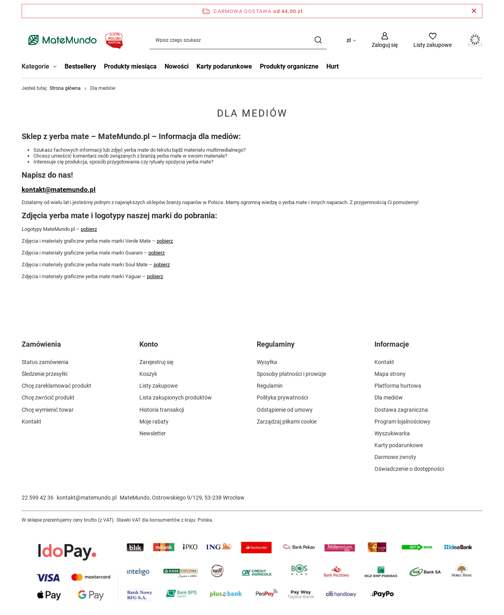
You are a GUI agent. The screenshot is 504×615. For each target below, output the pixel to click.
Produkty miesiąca (130, 66)
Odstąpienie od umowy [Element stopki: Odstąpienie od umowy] (285, 410)
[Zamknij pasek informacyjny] (474, 11)
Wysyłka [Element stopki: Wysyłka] (267, 362)
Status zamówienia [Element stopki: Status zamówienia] (45, 362)
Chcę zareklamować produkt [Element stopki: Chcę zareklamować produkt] (56, 386)
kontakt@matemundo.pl (59, 189)
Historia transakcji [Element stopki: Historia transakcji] (161, 410)
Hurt (332, 66)
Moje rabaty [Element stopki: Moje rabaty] (154, 421)
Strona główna (65, 88)
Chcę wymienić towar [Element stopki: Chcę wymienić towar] (48, 410)
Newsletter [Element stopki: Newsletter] (152, 433)
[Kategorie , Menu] (57, 67)
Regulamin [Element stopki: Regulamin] (270, 386)
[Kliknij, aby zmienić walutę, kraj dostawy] (351, 40)
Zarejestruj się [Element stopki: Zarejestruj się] (156, 362)
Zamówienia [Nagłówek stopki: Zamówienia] (41, 344)
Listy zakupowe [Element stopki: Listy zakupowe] (158, 386)
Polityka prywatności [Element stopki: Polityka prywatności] (282, 397)
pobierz (89, 229)
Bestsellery (80, 66)
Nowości (177, 66)
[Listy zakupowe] (432, 40)
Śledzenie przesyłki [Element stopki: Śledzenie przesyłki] (44, 374)
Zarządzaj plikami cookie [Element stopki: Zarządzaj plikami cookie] (287, 421)
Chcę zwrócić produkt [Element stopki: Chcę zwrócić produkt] (48, 397)
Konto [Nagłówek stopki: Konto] (148, 344)
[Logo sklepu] (74, 40)
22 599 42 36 (38, 497)
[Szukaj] (318, 40)
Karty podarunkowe (224, 66)
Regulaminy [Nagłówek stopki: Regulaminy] (276, 344)
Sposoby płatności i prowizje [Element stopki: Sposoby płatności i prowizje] (291, 374)
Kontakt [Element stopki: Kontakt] (31, 421)
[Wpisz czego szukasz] (238, 40)
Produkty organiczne (289, 66)
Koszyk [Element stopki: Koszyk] (148, 374)
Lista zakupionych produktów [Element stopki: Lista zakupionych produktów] (175, 397)
